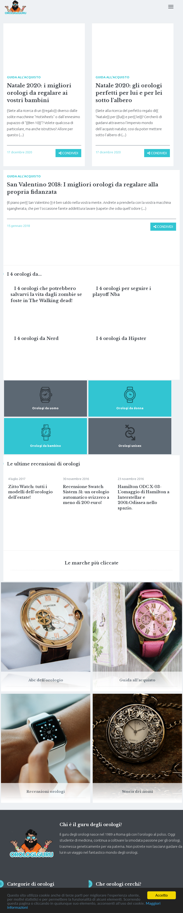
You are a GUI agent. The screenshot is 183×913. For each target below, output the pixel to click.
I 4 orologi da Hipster (121, 338)
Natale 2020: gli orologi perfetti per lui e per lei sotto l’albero (129, 93)
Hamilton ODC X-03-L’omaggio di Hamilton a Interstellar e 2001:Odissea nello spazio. (143, 497)
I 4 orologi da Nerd (36, 338)
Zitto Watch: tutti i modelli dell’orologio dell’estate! (30, 492)
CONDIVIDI (68, 153)
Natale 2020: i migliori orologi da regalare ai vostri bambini (39, 93)
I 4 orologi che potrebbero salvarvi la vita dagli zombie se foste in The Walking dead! (46, 294)
